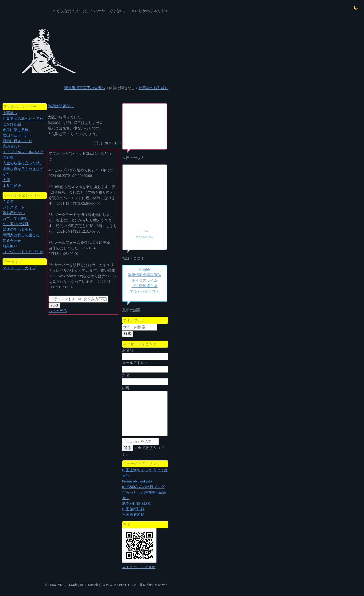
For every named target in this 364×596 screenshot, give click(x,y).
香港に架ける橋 (16, 130)
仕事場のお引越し (153, 88)
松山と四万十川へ (17, 135)
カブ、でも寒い (16, 218)
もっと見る (58, 311)
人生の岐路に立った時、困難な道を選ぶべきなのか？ (23, 168)
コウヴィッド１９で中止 (23, 252)
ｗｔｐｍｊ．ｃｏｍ (139, 567)
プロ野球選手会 (145, 286)
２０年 (8, 202)
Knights (144, 269)
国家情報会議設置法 (144, 275)
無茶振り (10, 246)
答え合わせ (12, 241)
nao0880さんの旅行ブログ (143, 487)
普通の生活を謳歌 (17, 229)
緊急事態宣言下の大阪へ (84, 88)
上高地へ (10, 113)
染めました (12, 146)
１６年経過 (12, 185)
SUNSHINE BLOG (137, 503)
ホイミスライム (145, 280)
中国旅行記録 (133, 509)
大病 (6, 180)
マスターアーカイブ (19, 268)
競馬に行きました (17, 141)
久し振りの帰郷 (16, 224)
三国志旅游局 (133, 515)
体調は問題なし (61, 106)
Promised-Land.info (137, 481)
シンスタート (14, 207)
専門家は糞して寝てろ (21, 235)
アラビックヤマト (144, 291)
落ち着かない (14, 213)
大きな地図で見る (144, 237)
